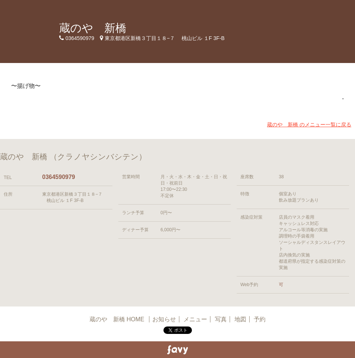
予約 (260, 319)
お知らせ (164, 319)
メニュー (195, 319)
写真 (221, 319)
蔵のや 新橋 (92, 28)
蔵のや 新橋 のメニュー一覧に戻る (309, 124)
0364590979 (58, 177)
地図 (240, 319)
